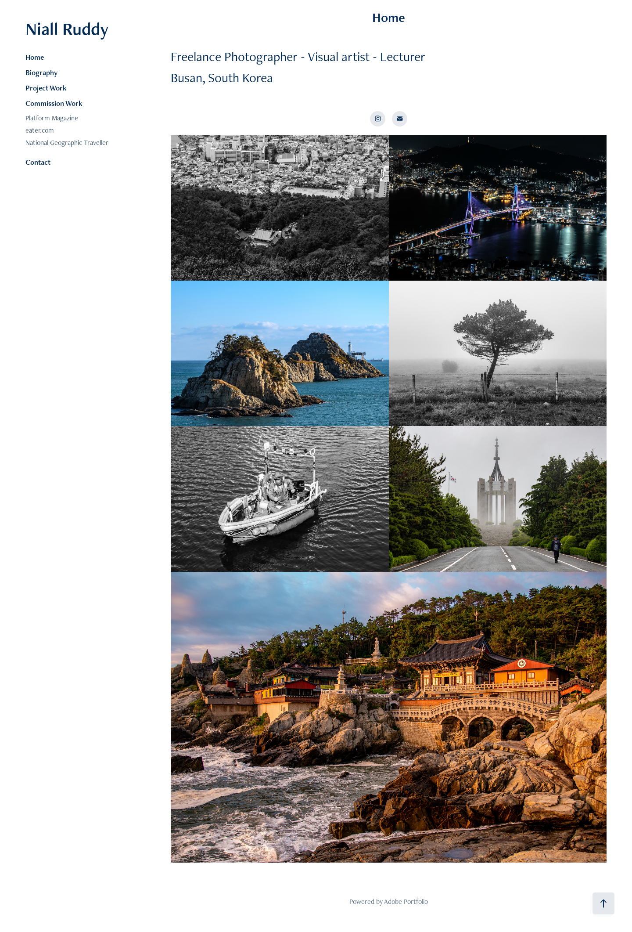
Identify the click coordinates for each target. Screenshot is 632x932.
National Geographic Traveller (66, 142)
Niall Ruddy (66, 28)
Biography (41, 72)
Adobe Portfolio (406, 901)
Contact (37, 162)
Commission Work (54, 103)
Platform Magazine (51, 118)
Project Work (46, 88)
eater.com (39, 130)
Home (34, 57)
